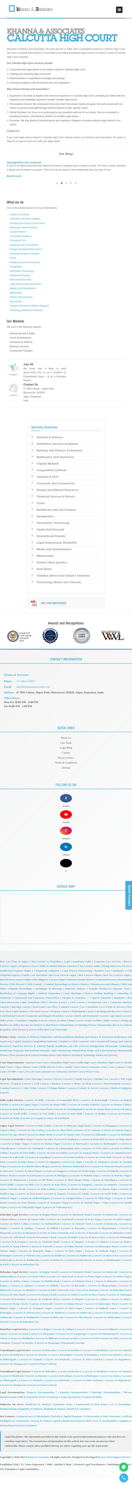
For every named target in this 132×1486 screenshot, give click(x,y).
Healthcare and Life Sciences (25, 262)
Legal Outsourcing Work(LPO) (25, 284)
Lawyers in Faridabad (57, 1128)
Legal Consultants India (77, 971)
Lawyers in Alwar (18, 1343)
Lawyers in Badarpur (67, 1149)
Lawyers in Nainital (120, 1360)
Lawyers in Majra (120, 1251)
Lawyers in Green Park (39, 1118)
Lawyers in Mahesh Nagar (85, 1185)
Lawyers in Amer (44, 1149)
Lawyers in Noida (9, 1128)
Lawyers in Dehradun (44, 1360)
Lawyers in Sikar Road (59, 1140)
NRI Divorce (17, 994)
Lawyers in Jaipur (72, 1171)
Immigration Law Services (116, 975)
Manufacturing (8, 1418)
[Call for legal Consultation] (123, 1477)
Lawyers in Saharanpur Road (101, 1256)
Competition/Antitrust (20, 236)
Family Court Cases (76, 1076)
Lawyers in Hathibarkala (45, 1233)
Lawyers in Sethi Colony (41, 1198)
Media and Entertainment (23, 288)
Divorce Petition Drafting (99, 1003)
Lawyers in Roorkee (36, 1364)
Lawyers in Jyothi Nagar (82, 1180)
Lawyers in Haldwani (11, 1364)
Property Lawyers (21, 1093)
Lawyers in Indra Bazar (21, 1171)
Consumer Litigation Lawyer (31, 1030)
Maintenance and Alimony (105, 994)
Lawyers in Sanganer (105, 1194)
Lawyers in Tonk (109, 1348)
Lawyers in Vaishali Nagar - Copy (89, 1212)
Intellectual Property (20, 275)
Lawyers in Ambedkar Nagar (17, 1149)
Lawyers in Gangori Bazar (84, 1162)
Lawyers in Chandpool (31, 1158)
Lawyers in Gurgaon (32, 1128)
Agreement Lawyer (120, 1025)
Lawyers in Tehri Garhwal (87, 1369)
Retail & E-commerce (79, 1418)
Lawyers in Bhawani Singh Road (72, 1135)
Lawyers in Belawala (52, 1269)
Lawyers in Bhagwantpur (102, 1238)
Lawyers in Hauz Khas (12, 1118)
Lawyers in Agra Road (12, 1144)
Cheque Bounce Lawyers (62, 1097)
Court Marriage (72, 1003)
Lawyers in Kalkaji (107, 1180)
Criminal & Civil (17, 240)
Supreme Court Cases (37, 1072)
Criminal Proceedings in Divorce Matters (66, 994)
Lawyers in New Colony (31, 1140)
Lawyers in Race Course (92, 1247)
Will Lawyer (7, 1030)
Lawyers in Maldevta (53, 1265)
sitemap (66, 767)
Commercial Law (97, 1012)
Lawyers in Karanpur (14, 1251)
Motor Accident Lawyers (87, 1093)
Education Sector (63, 1414)
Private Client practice (21, 297)
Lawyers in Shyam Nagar (103, 1198)
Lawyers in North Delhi (13, 1123)
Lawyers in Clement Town (76, 1233)
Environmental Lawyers (117, 1093)
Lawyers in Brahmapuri (103, 1153)
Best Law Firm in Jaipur (14, 971)
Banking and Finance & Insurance (27, 223)
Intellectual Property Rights (15, 980)
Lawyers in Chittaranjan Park (63, 1158)
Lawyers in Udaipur (40, 1339)
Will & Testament (27, 1406)
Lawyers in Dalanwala (105, 1224)
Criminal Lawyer (68, 1016)
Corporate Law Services (107, 971)
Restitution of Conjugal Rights (17, 1003)
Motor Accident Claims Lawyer (66, 1030)
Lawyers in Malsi (67, 1247)
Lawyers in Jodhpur (64, 1339)
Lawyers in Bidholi (47, 1238)
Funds (13, 258)
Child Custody (34, 994)
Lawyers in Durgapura (105, 1135)
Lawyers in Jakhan (97, 1251)
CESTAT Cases (75, 1081)
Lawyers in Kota (86, 1339)
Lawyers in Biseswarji (75, 1153)
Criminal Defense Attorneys (62, 975)
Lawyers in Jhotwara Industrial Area (69, 1176)
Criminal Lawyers (10, 1097)
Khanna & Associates (37, 1466)
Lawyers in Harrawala (105, 1265)
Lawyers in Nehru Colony (14, 1233)
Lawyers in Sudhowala (79, 1265)
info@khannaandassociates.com (33, 686)
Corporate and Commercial (24, 245)
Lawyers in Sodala (79, 1203)
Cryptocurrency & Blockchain (32, 1426)
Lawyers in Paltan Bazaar (68, 1256)
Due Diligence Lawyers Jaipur (49, 989)
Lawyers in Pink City (27, 1194)
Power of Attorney (49, 1406)
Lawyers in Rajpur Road (43, 1224)
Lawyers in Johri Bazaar (78, 1269)
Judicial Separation (49, 1003)
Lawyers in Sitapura (55, 1203)
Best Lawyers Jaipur (90, 984)
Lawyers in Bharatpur (43, 1343)
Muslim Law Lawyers (106, 1088)
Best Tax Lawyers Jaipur (117, 984)
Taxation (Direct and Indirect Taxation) (29, 305)
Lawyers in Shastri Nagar (71, 1198)
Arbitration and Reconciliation (25, 218)
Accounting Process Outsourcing (93, 1034)
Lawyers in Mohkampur (107, 1269)
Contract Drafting (92, 1406)
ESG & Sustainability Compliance (112, 1430)
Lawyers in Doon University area (56, 1242)
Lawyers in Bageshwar (117, 1369)
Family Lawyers (83, 1088)
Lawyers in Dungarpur (47, 1352)
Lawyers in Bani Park (92, 1149)
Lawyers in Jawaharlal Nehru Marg (28, 1176)
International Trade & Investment (18, 1435)
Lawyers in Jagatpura (48, 1171)
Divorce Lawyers (63, 1088)
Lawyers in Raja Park (54, 1194)
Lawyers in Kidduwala (26, 1269)
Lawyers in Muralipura (104, 1189)
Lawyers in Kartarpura (29, 1185)
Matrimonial (16, 292)
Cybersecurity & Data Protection (102, 1426)
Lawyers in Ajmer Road (39, 1144)
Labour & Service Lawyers (93, 1097)
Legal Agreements (70, 1406)
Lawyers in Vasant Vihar (31, 1228)
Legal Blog (66, 747)
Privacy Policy (66, 757)
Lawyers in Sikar (69, 1348)
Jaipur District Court (26, 1076)
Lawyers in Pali (89, 1348)
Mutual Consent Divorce (81, 989)
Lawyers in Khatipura (56, 1185)
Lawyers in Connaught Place (62, 1109)
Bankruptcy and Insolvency (24, 227)
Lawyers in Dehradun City (24, 1274)
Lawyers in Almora (110, 1364)
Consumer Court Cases (101, 1076)
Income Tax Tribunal (54, 1081)
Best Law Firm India (56, 1039)
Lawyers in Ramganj (80, 1194)
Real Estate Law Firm (45, 1016)
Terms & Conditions (66, 762)
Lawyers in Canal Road (60, 1228)
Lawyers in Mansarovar (13, 1189)
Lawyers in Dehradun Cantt (115, 1242)
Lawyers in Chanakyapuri (68, 1118)
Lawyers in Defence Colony (116, 1114)
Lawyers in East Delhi (41, 1123)
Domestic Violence (75, 998)
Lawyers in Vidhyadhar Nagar (25, 1217)
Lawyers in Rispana (72, 1251)
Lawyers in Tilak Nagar (98, 1208)
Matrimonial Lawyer (83, 1021)
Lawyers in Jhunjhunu (21, 1348)
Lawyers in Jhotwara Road (106, 1176)
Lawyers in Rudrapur (86, 1364)
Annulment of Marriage (48, 998)
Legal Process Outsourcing (77, 980)
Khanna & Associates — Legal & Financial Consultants (93, 1007)
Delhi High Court (86, 1072)
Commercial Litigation (46, 980)
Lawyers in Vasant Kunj (97, 1118)
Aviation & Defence (20, 214)
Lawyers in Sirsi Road (29, 1203)
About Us (66, 737)
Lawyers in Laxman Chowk (42, 1247)
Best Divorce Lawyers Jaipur (15, 989)
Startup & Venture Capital (45, 1430)
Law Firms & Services (113, 1016)
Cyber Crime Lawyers (34, 1097)
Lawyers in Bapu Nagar (15, 1153)
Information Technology (22, 271)
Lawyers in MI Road (40, 1189)
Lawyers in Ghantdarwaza (116, 1162)
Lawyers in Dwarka (119, 1123)
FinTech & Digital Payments (66, 1426)
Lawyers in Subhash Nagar (100, 1260)
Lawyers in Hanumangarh (103, 1343)
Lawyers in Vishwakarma (57, 1217)
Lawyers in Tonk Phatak (21, 1212)
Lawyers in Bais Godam (38, 1135)
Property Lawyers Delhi (32, 975)
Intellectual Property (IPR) (76, 1430)
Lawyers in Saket (121, 1118)
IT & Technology (120, 1414)
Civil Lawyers (41, 1093)
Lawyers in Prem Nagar (88, 1228)
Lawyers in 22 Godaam (87, 1140)
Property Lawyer (60, 1021)
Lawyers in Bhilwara (47, 1348)
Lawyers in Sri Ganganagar (72, 1343)
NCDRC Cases (16, 1081)
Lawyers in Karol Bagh (94, 1109)
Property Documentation (40, 1402)
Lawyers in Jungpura (55, 1180)
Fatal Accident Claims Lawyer (102, 1030)
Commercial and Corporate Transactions (36, 1007)
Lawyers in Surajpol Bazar (67, 1208)
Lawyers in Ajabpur (22, 1238)
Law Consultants (89, 1016)
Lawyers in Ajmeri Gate (67, 1144)
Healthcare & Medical (37, 1414)
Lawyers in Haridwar (69, 1360)
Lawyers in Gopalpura (39, 1167)
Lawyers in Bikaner (107, 1339)
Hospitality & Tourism (30, 1418)
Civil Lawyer (77, 1012)
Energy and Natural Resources (26, 249)
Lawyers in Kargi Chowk (14, 1256)
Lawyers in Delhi (34, 1109)
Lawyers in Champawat (13, 1373)
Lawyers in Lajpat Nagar (24, 1114)
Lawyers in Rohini (95, 1123)
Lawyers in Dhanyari (24, 1242)
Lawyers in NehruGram (27, 1265)
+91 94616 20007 (26, 681)
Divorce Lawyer (58, 1012)
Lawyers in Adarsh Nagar (116, 1140)
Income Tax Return (31, 1034)
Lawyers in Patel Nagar (68, 1260)
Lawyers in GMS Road (12, 1247)
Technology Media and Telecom (26, 310)
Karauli (80, 1352)
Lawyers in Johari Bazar (28, 1180)
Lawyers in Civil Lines (95, 1158)
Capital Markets (18, 231)
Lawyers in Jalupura (96, 1171)
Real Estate (16, 301)
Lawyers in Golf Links (12, 1167)
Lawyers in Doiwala (87, 1242)
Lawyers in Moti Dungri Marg (72, 1189)
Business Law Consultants (109, 980)
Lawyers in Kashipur (60, 1364)
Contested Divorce (106, 989)
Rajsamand (68, 1352)
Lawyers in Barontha (73, 1238)
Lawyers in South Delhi (53, 1114)
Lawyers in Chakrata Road (43, 1251)
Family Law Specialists (34, 984)
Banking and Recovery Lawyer (114, 1021)
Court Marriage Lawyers (38, 1088)
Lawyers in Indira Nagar (117, 1228)
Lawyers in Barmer (22, 1352)
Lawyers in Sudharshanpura (34, 1208)
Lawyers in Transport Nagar (53, 1212)
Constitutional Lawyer (12, 1025)
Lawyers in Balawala (105, 1233)
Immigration (16, 266)
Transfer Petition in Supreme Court (109, 998)
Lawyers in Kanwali (41, 1256)
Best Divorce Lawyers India (28, 1039)
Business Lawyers (61, 1093)
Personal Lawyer (39, 1021)
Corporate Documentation (73, 1402)
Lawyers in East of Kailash (52, 1162)
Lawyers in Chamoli (30, 1369)
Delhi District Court (51, 1076)
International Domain (20, 279)
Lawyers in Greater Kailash (83, 1114)
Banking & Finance (54, 1418)
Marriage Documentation (105, 1402)
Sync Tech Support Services (116, 1466)
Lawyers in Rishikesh (95, 1360)
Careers (66, 752)
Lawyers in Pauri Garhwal (42, 1373)
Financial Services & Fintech (24, 253)
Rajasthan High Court (63, 1072)
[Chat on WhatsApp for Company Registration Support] (123, 1465)
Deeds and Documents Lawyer (91, 1025)
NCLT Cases (92, 1081)
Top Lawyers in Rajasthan (46, 971)
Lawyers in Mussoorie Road (74, 1224)
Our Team (66, 742)
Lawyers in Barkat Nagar (45, 1153)
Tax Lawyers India (90, 975)
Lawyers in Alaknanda (94, 1144)
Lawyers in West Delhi (69, 1123)
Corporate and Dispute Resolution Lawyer (49, 1025)
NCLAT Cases (33, 1081)
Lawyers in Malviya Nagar (116, 1185)
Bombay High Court (109, 1072)
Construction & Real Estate (92, 1414)
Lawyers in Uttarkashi (57, 1369)
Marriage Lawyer (21, 1016)
